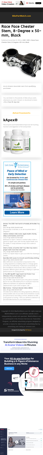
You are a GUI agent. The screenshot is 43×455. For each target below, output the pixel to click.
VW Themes (28, 330)
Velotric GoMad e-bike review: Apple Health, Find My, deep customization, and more (20, 235)
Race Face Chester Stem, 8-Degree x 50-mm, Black (20, 41)
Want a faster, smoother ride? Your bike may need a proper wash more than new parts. (20, 249)
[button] (21, 22)
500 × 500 (26, 40)
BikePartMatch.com (21, 16)
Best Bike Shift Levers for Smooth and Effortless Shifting (21, 258)
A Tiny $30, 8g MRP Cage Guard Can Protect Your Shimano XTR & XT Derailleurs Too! (19, 275)
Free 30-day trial (13, 102)
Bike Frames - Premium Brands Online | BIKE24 (18, 288)
